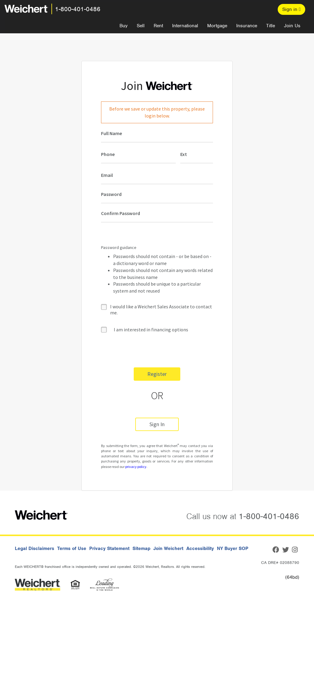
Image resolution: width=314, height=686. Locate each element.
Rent (158, 26)
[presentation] (147, 351)
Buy (123, 26)
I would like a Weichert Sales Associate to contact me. (161, 309)
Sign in (291, 9)
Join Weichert (168, 548)
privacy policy (135, 466)
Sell (141, 26)
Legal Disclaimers (34, 548)
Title (270, 26)
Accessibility (200, 548)
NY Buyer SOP (232, 548)
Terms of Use (71, 548)
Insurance (246, 26)
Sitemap (141, 548)
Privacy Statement (109, 548)
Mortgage (217, 26)
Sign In (157, 424)
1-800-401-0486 (77, 9)
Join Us (292, 26)
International (185, 26)
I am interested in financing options (144, 329)
